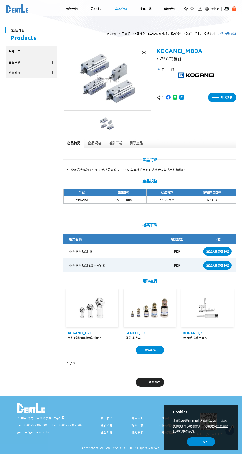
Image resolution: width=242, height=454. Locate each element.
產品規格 (94, 142)
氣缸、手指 (193, 33)
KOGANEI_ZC (194, 333)
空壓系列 (139, 33)
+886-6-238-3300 (36, 425)
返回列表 (154, 382)
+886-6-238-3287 (71, 425)
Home (111, 33)
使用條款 (222, 426)
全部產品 (15, 51)
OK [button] (205, 441)
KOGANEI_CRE (80, 333)
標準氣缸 (209, 33)
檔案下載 (146, 8)
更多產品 (150, 350)
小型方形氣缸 (227, 33)
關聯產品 (136, 142)
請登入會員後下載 (217, 251)
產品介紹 (121, 8)
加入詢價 (226, 97)
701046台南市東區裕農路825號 (40, 418)
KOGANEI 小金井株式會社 (165, 33)
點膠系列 (15, 72)
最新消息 (96, 8)
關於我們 (72, 8)
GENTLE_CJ (135, 333)
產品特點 (74, 142)
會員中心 (137, 418)
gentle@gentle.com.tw (33, 432)
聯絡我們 (170, 8)
